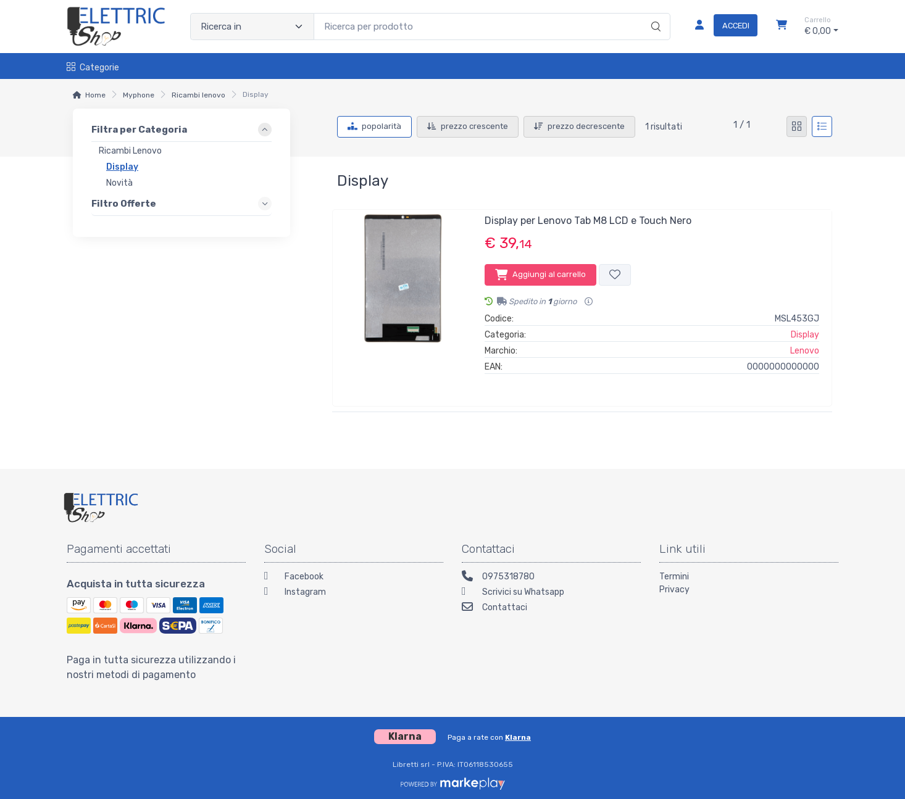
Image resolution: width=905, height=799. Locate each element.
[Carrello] (781, 26)
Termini (674, 576)
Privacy (674, 589)
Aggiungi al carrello (540, 274)
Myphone (138, 95)
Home (95, 95)
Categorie (93, 67)
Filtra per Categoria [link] (139, 129)
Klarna (518, 737)
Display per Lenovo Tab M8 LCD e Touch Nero (588, 220)
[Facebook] (353, 578)
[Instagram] (353, 593)
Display (805, 334)
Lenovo (804, 351)
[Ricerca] (654, 13)
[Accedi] (721, 26)
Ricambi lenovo (198, 95)
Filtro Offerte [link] (123, 203)
